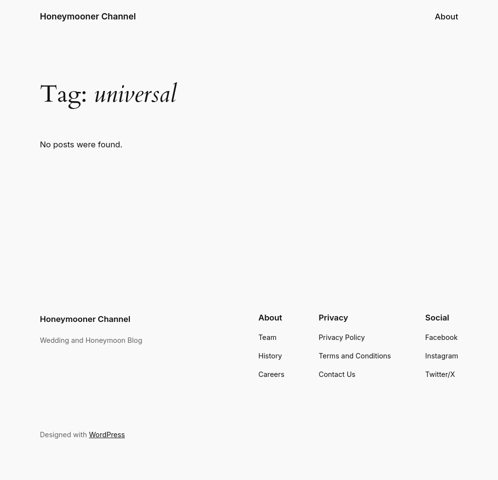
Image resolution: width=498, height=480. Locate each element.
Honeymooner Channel (88, 16)
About (446, 16)
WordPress (107, 434)
